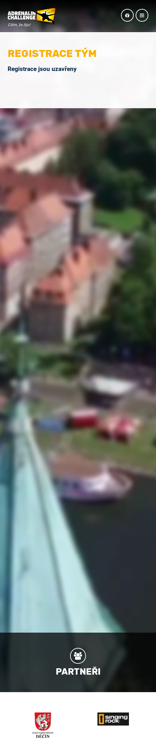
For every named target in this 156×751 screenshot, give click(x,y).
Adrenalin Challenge (31, 17)
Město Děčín (42, 725)
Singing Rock (113, 719)
